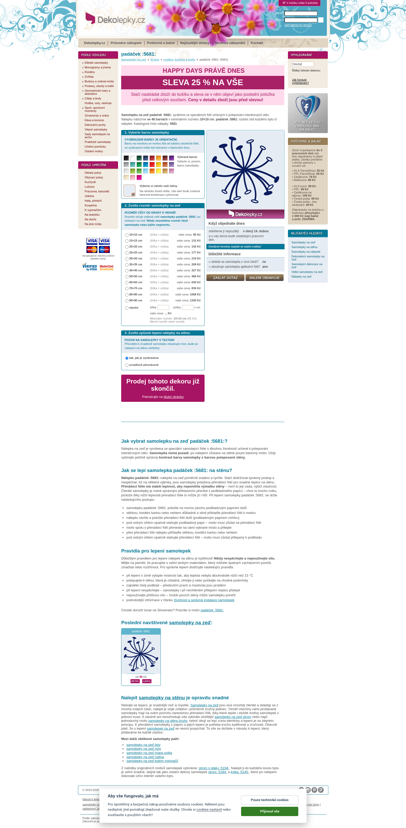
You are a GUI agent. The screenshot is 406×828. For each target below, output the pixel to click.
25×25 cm (135, 252)
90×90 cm (135, 300)
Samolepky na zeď (133, 59)
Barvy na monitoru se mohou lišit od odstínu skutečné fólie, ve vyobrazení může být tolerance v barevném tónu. (162, 143)
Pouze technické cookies (270, 805)
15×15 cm (135, 240)
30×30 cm (135, 258)
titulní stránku (174, 397)
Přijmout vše (269, 816)
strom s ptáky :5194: (214, 768)
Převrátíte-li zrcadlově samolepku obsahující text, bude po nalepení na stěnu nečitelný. (161, 344)
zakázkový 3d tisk (94, 808)
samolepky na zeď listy (143, 745)
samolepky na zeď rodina (145, 757)
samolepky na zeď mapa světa (149, 753)
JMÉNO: (280, 13)
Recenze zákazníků (230, 43)
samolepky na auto (95, 804)
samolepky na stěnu (162, 697)
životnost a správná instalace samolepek (204, 600)
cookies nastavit (209, 814)
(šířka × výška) (159, 234)
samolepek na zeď (160, 728)
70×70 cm (135, 288)
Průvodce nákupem (126, 43)
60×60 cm (135, 282)
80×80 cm (135, 294)
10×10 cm (135, 234)
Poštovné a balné (161, 43)
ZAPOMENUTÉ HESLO (298, 25)
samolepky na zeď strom (233, 717)
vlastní (133, 307)
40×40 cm (135, 270)
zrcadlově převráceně (143, 364)
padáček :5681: (212, 610)
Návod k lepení (92, 799)
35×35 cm (135, 264)
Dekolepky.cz (94, 43)
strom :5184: (217, 772)
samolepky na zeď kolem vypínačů (152, 761)
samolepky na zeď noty (143, 749)
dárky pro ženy (310, 804)
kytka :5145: (240, 772)
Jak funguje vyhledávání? (300, 81)
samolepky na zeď (190, 622)
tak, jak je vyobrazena (144, 357)
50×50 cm (135, 276)
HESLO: (279, 20)
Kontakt (257, 43)
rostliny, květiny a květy (179, 59)
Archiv (154, 59)
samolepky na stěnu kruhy (167, 721)
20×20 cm (135, 246)
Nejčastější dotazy (194, 43)
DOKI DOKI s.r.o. (142, 789)
